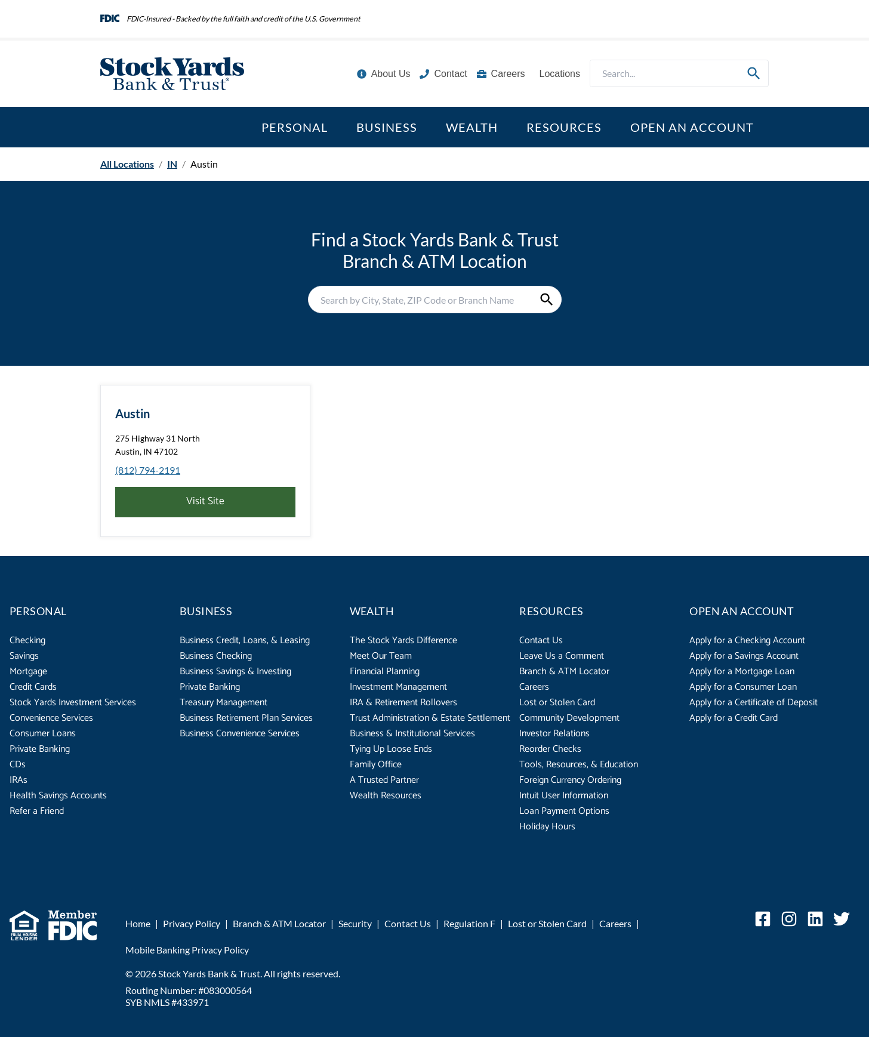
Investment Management (398, 687)
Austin (132, 413)
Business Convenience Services (240, 734)
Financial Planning (385, 671)
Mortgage (28, 671)
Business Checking (216, 656)
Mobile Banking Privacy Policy (187, 949)
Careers (534, 687)
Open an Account (692, 127)
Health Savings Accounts (58, 796)
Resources (564, 127)
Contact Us (541, 640)
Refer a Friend (37, 811)
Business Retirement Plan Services (246, 718)
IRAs (18, 780)
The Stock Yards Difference (403, 640)
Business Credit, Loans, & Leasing (245, 640)
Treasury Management (223, 703)
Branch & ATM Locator (564, 671)
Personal (294, 127)
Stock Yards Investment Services (73, 703)
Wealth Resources (385, 796)
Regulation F (469, 923)
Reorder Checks (550, 749)
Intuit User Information (563, 796)
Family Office (376, 765)
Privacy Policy (191, 923)
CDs (18, 765)
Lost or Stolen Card (557, 703)
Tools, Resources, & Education (578, 765)
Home (137, 923)
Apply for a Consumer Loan (743, 687)
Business (386, 127)
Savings (24, 656)
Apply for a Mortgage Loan (741, 671)
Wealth (472, 127)
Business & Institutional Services (412, 734)
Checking (27, 640)
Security (355, 923)
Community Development (569, 718)
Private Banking (40, 749)
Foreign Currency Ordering (570, 780)
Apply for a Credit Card (733, 718)
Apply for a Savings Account (744, 656)
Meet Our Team (381, 656)
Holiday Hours (547, 827)
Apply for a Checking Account (747, 640)
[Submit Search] (753, 73)
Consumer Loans (43, 734)
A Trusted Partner (384, 780)
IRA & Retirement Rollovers (403, 703)
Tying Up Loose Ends (391, 749)
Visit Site (205, 501)
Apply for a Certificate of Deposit (753, 703)
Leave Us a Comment (561, 656)
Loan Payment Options (564, 811)
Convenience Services (51, 718)
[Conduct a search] (664, 73)
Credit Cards (33, 687)
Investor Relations (554, 734)
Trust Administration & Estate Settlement (430, 718)
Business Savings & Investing (235, 671)
